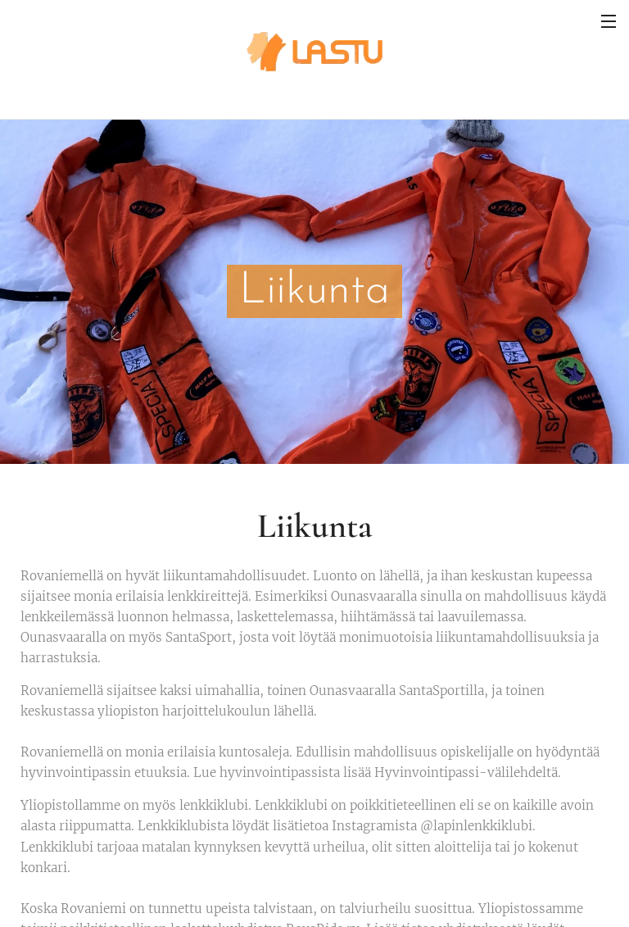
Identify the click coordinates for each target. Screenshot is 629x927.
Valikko (608, 21)
